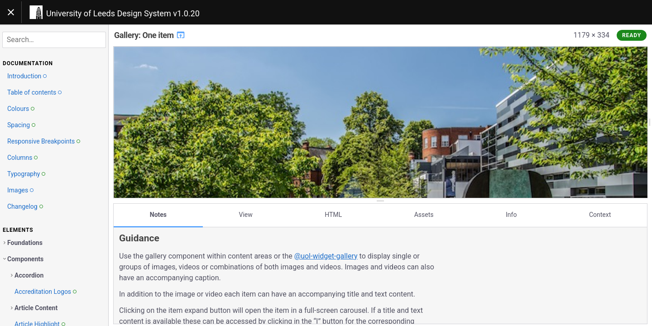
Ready (631, 35)
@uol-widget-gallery (326, 255)
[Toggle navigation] (11, 12)
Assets (424, 214)
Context (600, 214)
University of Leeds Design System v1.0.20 (123, 13)
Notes (158, 214)
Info (511, 214)
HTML (333, 214)
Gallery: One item (150, 35)
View (246, 214)
